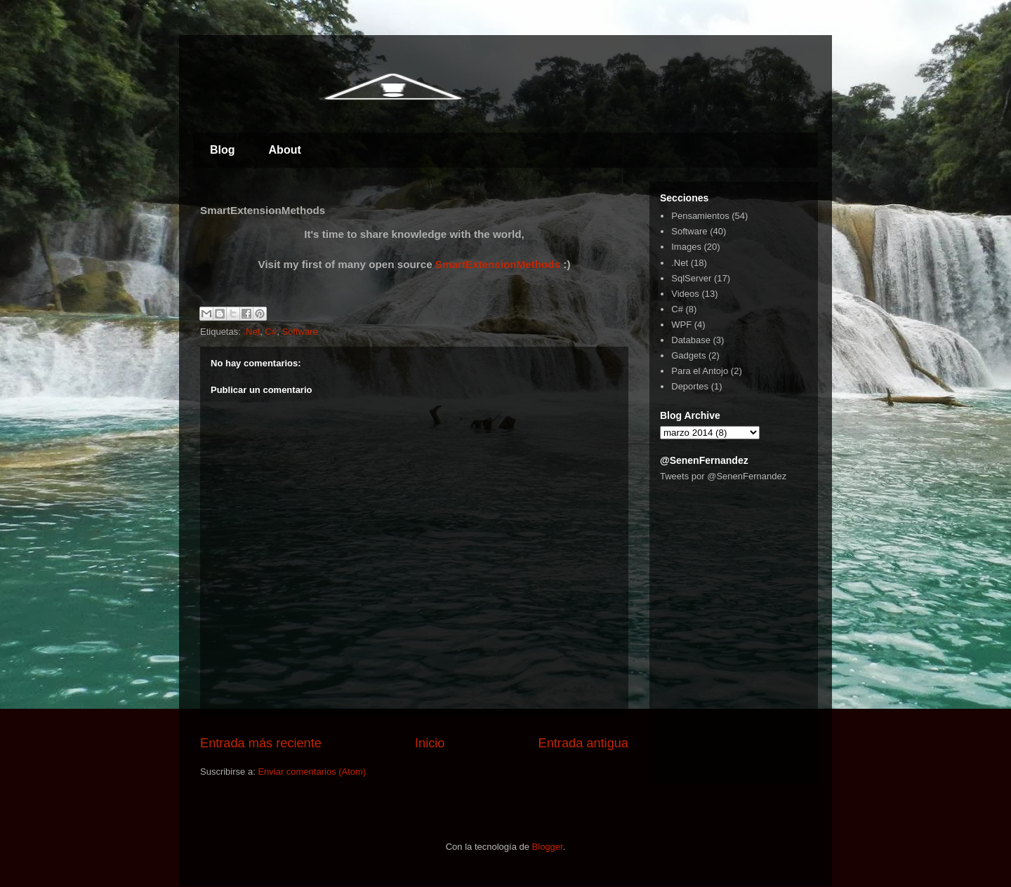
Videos (685, 293)
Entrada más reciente (261, 743)
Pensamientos (700, 216)
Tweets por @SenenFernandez (723, 476)
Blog (222, 150)
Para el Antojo (699, 371)
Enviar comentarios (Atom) (312, 771)
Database (691, 340)
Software (299, 331)
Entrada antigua (583, 743)
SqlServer (691, 278)
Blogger (547, 846)
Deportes (689, 386)
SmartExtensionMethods (497, 264)
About (285, 150)
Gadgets (688, 355)
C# (271, 331)
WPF (681, 324)
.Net (251, 331)
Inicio (429, 743)
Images (686, 246)
